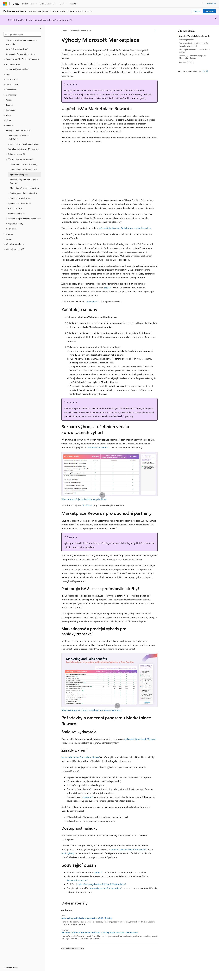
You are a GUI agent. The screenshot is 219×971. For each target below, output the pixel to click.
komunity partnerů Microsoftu (104, 888)
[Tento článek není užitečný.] (207, 71)
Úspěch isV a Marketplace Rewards (194, 36)
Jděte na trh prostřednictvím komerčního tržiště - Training (86, 918)
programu (86, 796)
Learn (64, 30)
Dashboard (209, 11)
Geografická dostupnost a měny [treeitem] (23, 164)
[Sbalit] (40, 28)
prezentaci (92, 301)
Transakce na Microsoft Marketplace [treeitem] (23, 149)
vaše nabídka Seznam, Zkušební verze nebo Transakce (125, 227)
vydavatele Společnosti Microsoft (140, 738)
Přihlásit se (211, 3)
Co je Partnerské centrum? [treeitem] (17, 49)
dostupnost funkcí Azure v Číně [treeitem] (23, 169)
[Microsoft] (5, 4)
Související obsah (186, 62)
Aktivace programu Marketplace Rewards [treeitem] (24, 181)
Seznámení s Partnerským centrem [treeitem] (20, 54)
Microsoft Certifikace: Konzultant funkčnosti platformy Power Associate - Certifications (99, 932)
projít (106, 287)
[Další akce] (155, 31)
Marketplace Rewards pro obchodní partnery (194, 50)
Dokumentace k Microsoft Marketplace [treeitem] (19, 137)
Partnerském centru (76, 880)
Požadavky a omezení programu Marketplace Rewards (192, 56)
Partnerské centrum (79, 30)
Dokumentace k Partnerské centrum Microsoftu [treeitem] (21, 42)
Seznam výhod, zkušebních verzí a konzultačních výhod (193, 44)
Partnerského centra (97, 447)
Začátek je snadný (186, 39)
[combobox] (22, 34)
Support (196, 11)
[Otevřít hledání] (202, 3)
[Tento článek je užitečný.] (203, 71)
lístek (119, 416)
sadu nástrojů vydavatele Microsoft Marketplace (101, 884)
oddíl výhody (67, 853)
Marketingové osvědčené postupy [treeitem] (24, 188)
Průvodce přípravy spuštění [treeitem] (17, 69)
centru (97, 872)
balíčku (86, 505)
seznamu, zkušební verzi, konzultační (128, 849)
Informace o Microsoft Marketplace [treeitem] (23, 144)
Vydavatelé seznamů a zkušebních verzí (80, 757)
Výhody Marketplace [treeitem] (19, 174)
